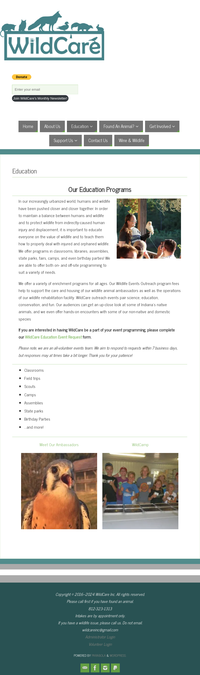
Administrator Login (100, 636)
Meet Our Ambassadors (59, 444)
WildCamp (140, 444)
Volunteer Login (100, 644)
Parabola (99, 655)
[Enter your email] (45, 89)
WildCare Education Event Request (53, 337)
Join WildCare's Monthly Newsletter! (40, 98)
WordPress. (118, 655)
